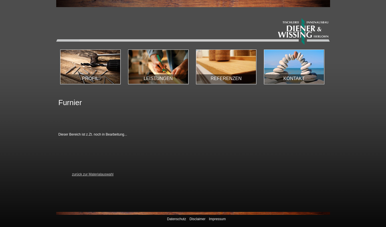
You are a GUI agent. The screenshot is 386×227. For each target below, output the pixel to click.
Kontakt (293, 78)
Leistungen (158, 78)
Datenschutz (176, 219)
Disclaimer (197, 219)
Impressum (217, 219)
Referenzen (226, 78)
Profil (90, 78)
